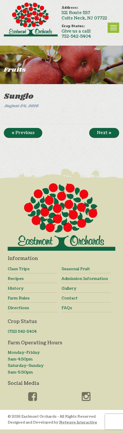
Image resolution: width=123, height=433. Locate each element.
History (16, 288)
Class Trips (18, 269)
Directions (18, 308)
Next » (104, 133)
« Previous (23, 133)
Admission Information (84, 278)
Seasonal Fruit (75, 269)
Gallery (69, 288)
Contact (69, 298)
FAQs (66, 308)
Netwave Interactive (78, 422)
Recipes (16, 278)
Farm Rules (18, 298)
